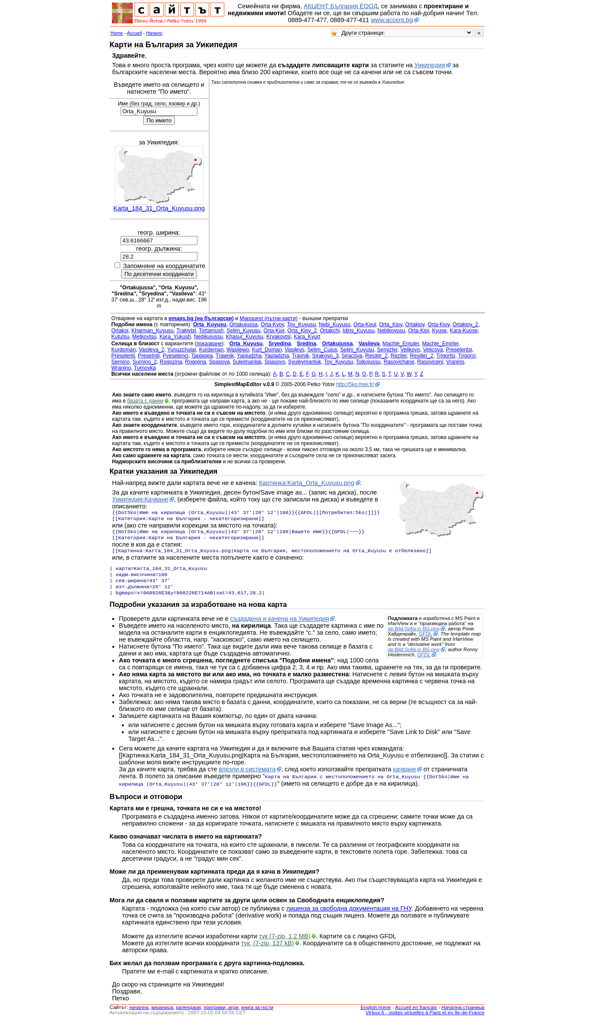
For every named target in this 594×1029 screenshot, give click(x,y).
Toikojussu (368, 362)
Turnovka (145, 368)
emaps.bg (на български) (201, 318)
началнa (138, 1015)
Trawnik (225, 356)
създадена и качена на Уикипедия (279, 627)
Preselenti (123, 356)
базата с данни (145, 401)
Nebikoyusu (391, 331)
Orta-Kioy (438, 324)
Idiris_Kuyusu (358, 331)
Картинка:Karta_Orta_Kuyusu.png (306, 482)
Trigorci (467, 356)
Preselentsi (459, 350)
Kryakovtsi (278, 337)
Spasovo (275, 362)
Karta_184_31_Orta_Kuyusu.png (158, 208)
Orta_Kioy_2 (302, 331)
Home (117, 33)
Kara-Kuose (464, 331)
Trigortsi (445, 356)
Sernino (121, 362)
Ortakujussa (244, 324)
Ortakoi (120, 331)
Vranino (455, 362)
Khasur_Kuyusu (244, 337)
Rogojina (195, 362)
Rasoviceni (430, 362)
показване (209, 344)
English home (376, 1015)
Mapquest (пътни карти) (269, 318)
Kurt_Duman (267, 350)
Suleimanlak (247, 362)
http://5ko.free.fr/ (355, 384)
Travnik (300, 356)
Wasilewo (237, 350)
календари (188, 1015)
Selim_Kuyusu (243, 331)
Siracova (351, 356)
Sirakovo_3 (325, 356)
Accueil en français (416, 1015)
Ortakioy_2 (465, 324)
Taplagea (202, 356)
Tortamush (211, 331)
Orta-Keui (364, 324)
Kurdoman (124, 350)
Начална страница (462, 1015)
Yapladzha (276, 356)
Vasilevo (294, 350)
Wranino (121, 368)
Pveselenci (175, 356)
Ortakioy (415, 324)
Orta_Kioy (391, 324)
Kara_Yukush (175, 337)
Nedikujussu (208, 337)
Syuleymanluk (304, 362)
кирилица (162, 1015)
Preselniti (149, 356)
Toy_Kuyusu (301, 324)
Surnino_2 (144, 362)
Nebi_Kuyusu (335, 324)
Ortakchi (330, 331)
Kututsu (121, 337)
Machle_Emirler (440, 344)
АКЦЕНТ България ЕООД (340, 6)
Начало (154, 33)
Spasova (219, 362)
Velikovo (410, 350)
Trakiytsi (186, 331)
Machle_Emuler (401, 344)
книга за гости (257, 1015)
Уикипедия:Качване (140, 499)
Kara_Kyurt (307, 337)
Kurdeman (211, 350)
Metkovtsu (144, 337)
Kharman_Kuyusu (152, 331)
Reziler (399, 356)
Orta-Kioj (273, 331)
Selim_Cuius (322, 350)
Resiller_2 (421, 356)
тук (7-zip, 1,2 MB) (285, 944)
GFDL (425, 642)
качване (404, 777)
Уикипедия (429, 65)
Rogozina (171, 362)
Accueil (134, 33)
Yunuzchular (181, 350)
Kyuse (439, 331)
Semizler (387, 350)
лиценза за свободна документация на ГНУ (348, 916)
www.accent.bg (392, 19)
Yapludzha (249, 356)
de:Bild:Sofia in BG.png (414, 637)
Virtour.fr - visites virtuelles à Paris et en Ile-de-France (425, 1020)
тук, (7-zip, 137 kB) (267, 950)
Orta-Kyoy (272, 324)
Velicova (433, 350)
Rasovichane (399, 362)
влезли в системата (247, 777)
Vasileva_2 (151, 350)
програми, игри (220, 1015)
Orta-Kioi (418, 331)
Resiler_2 (376, 356)
